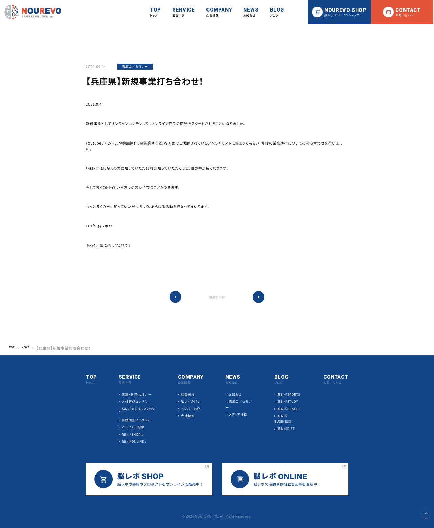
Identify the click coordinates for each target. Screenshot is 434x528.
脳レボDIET (285, 428)
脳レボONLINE (133, 441)
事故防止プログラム (136, 420)
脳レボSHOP (131, 434)
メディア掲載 (238, 414)
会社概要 (188, 416)
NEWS (30, 348)
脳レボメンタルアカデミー (139, 411)
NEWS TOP (217, 297)
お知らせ (235, 394)
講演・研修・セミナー (137, 394)
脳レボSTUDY (287, 401)
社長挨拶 (188, 394)
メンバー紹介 (190, 408)
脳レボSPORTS (288, 394)
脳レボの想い (191, 401)
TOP (13, 348)
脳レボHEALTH (288, 408)
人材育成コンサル (135, 401)
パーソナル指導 (133, 427)
